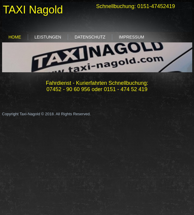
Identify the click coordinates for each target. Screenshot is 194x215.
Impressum (131, 37)
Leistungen (48, 37)
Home (15, 37)
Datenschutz (90, 37)
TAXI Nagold (33, 10)
